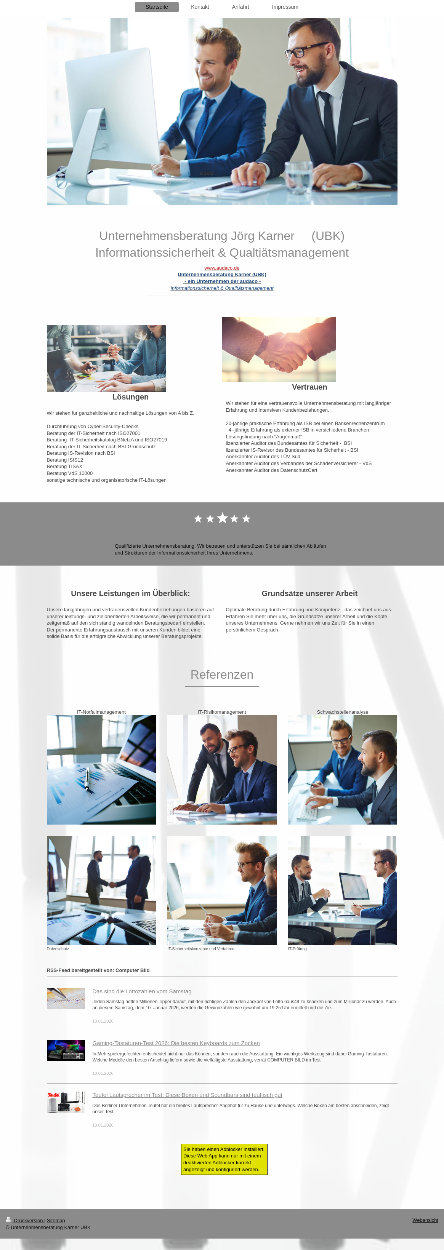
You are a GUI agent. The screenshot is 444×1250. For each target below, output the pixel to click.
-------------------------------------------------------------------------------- (212, 294)
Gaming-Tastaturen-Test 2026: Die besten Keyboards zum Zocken (176, 1043)
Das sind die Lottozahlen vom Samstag (142, 991)
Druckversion (25, 1220)
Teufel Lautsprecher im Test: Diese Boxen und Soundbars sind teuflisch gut (187, 1095)
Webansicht (425, 1220)
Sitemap (56, 1220)
